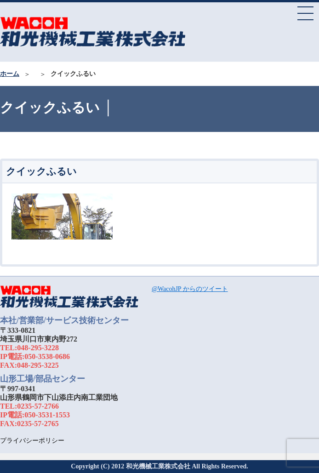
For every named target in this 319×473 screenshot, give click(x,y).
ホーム (9, 73)
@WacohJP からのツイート (190, 288)
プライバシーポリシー (32, 440)
